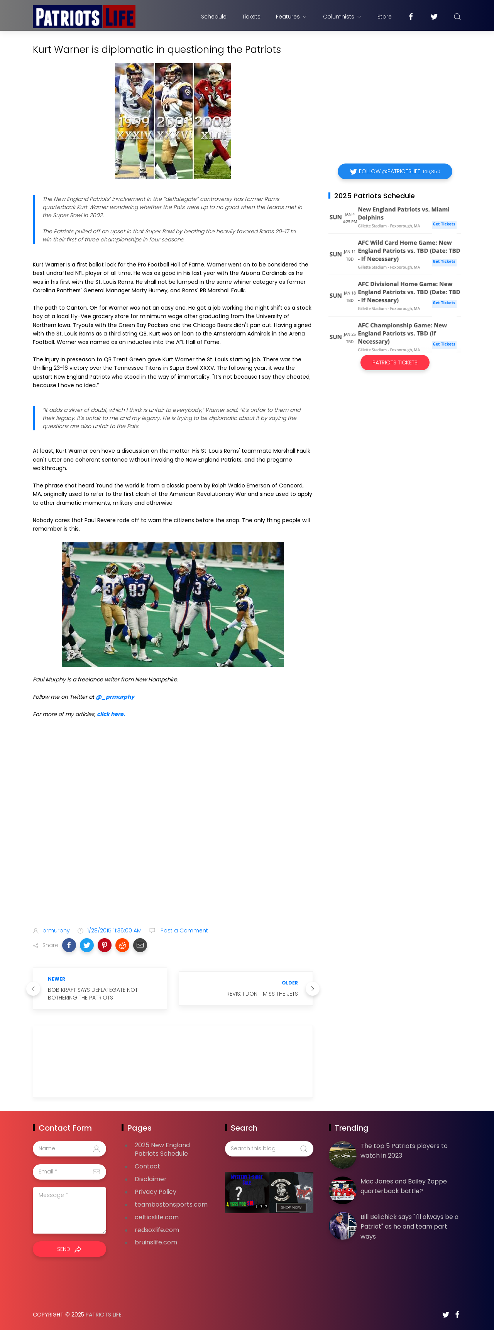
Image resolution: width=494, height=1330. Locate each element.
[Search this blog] (269, 1148)
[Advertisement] (173, 860)
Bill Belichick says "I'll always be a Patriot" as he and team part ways (409, 1226)
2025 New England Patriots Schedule (162, 1149)
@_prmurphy (115, 697)
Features (292, 16)
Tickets (251, 16)
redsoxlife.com (157, 1229)
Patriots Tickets (395, 362)
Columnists (342, 16)
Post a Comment (183, 930)
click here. (111, 714)
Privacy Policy (155, 1191)
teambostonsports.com (171, 1204)
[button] (69, 945)
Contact (147, 1166)
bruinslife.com (156, 1242)
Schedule (214, 16)
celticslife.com (157, 1217)
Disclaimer (151, 1179)
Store (384, 16)
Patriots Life (104, 1314)
